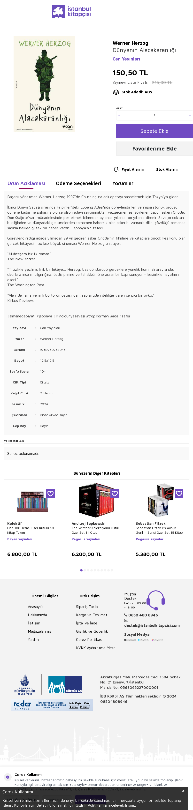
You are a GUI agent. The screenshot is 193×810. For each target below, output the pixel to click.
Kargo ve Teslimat (91, 616)
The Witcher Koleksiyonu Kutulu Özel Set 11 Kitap (96, 531)
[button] (81, 571)
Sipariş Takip (87, 608)
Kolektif (14, 525)
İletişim (34, 624)
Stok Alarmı (162, 171)
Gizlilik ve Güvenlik (92, 632)
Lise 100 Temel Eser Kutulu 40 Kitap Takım (30, 531)
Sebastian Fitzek (151, 525)
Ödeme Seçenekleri (78, 184)
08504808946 (113, 702)
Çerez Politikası (89, 640)
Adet (119, 107)
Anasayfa (36, 608)
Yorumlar (122, 184)
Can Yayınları (126, 58)
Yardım (33, 640)
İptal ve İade (86, 624)
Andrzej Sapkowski (88, 525)
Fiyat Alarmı (128, 171)
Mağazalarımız (40, 632)
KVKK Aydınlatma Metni (96, 649)
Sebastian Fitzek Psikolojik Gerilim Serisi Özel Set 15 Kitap (159, 531)
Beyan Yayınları (19, 540)
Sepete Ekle (154, 131)
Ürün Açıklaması (26, 184)
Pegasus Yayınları (86, 540)
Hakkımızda (37, 616)
